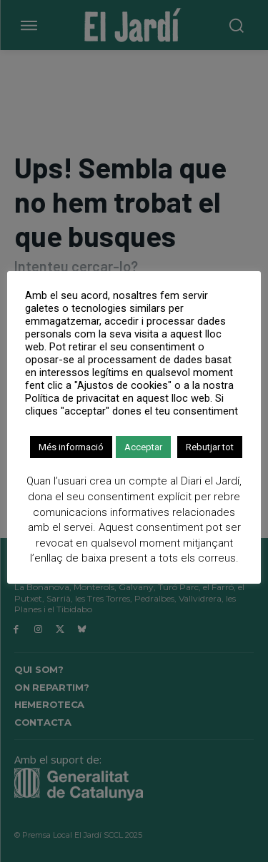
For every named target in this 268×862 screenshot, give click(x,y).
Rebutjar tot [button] (210, 447)
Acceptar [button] (143, 447)
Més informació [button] (71, 447)
